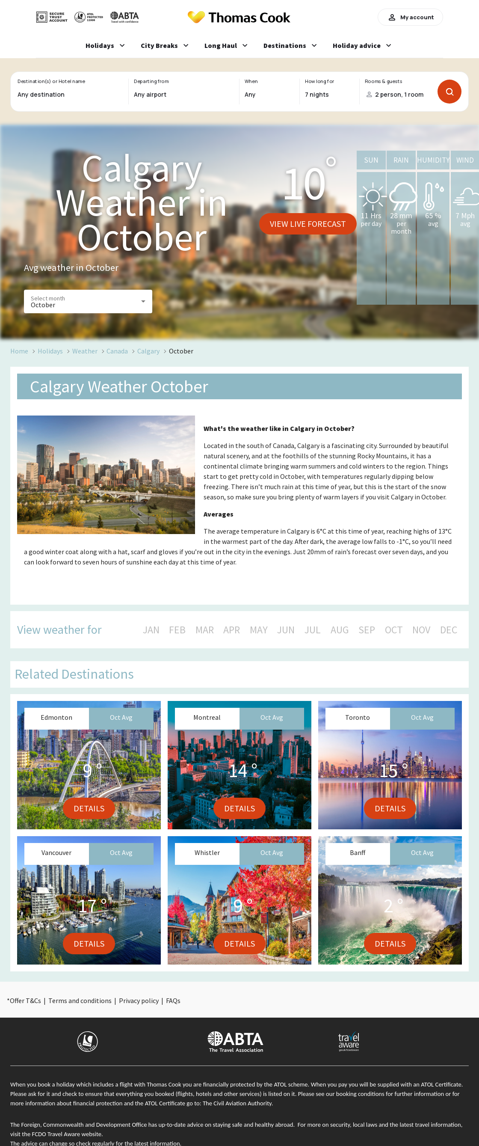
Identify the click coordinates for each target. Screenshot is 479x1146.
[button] (88, 301)
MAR (204, 630)
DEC (448, 630)
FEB (177, 630)
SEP (366, 630)
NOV (421, 630)
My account (410, 17)
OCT (394, 630)
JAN (151, 630)
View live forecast (308, 223)
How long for (319, 81)
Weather (85, 351)
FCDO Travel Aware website (66, 1134)
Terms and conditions (80, 1000)
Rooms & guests (383, 81)
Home (19, 351)
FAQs (173, 1000)
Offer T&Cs (25, 1000)
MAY (259, 630)
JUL (313, 630)
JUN (286, 630)
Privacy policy (139, 1000)
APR (231, 630)
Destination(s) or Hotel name (51, 81)
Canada (117, 351)
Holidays (50, 351)
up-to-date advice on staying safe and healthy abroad (226, 1124)
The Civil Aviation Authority (237, 1103)
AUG (340, 630)
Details (89, 808)
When (251, 81)
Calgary (148, 351)
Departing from (151, 81)
